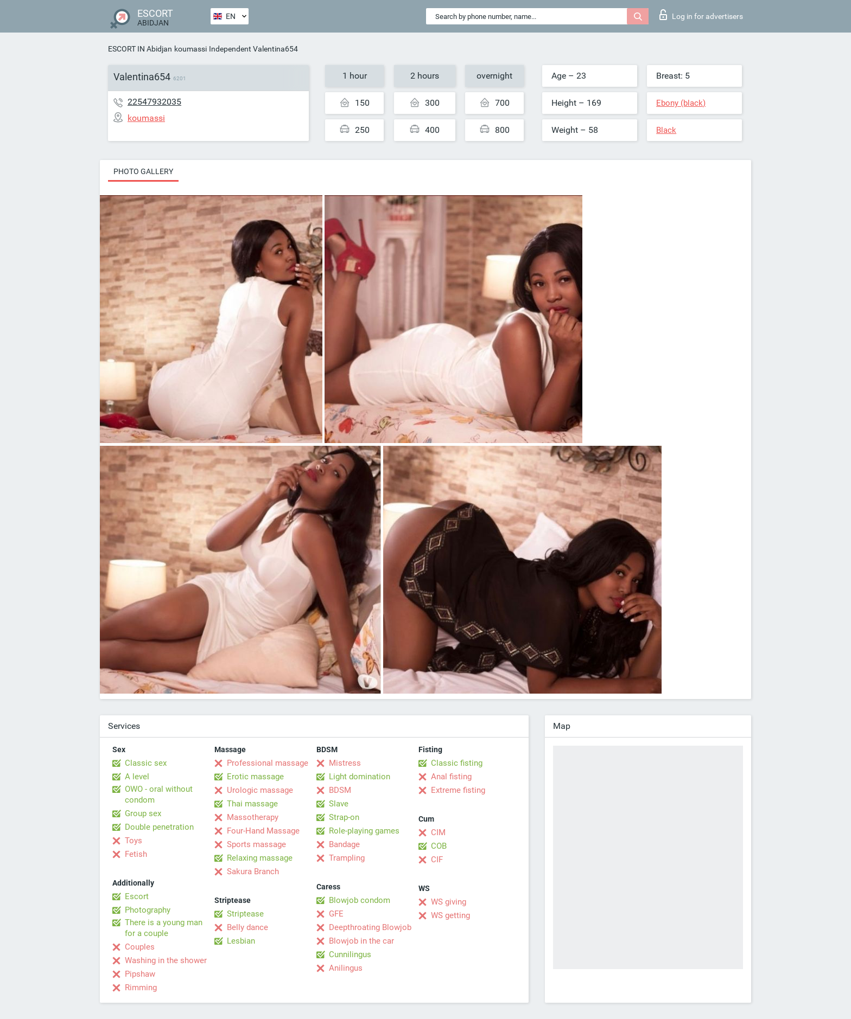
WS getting (450, 915)
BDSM (340, 790)
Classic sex (146, 763)
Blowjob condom (359, 900)
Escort (137, 896)
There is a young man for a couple (163, 928)
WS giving (448, 902)
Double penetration (159, 827)
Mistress (345, 763)
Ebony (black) (681, 103)
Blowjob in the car (361, 941)
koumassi (190, 48)
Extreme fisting (458, 790)
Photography (147, 910)
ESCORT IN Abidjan (140, 48)
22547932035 (154, 102)
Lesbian (241, 941)
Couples (140, 947)
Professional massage (267, 763)
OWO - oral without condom (159, 794)
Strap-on (344, 817)
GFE (336, 914)
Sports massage (256, 844)
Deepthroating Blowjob (370, 927)
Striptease (245, 914)
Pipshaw (140, 974)
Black (666, 130)
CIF (437, 859)
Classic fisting (456, 763)
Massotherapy (252, 817)
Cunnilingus (350, 954)
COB (439, 846)
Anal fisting (451, 776)
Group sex (143, 813)
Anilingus (346, 968)
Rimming (141, 987)
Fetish (136, 854)
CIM (438, 832)
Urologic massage (260, 790)
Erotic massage (255, 776)
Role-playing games (364, 831)
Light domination (359, 776)
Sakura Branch (253, 871)
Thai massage (252, 804)
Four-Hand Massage (263, 831)
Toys (133, 840)
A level (137, 776)
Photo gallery (143, 171)
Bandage (344, 844)
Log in (701, 15)
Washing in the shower (166, 960)
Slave (338, 804)
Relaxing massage (260, 858)
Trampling (347, 858)
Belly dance (247, 927)
